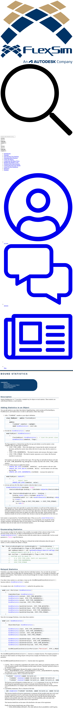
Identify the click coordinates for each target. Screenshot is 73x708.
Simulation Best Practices (11, 158)
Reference (6, 168)
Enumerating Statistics (10, 386)
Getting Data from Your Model (12, 165)
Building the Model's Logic (11, 162)
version (3, 138)
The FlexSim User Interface (11, 156)
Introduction (7, 153)
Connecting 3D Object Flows (12, 161)
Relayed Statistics (8, 387)
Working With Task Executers (12, 164)
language (3, 141)
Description (7, 383)
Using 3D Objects (9, 159)
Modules (6, 170)
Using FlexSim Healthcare (11, 167)
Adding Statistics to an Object (11, 385)
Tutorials (6, 155)
